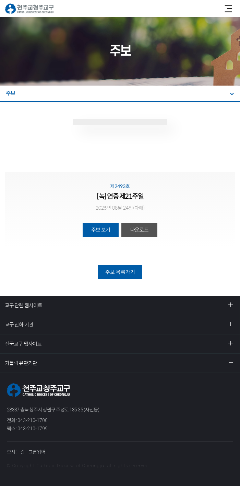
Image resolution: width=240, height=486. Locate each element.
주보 (10, 93)
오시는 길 (15, 452)
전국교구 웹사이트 (23, 344)
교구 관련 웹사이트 (23, 305)
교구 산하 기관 (19, 324)
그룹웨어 (36, 452)
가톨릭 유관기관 (21, 363)
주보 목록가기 (120, 272)
